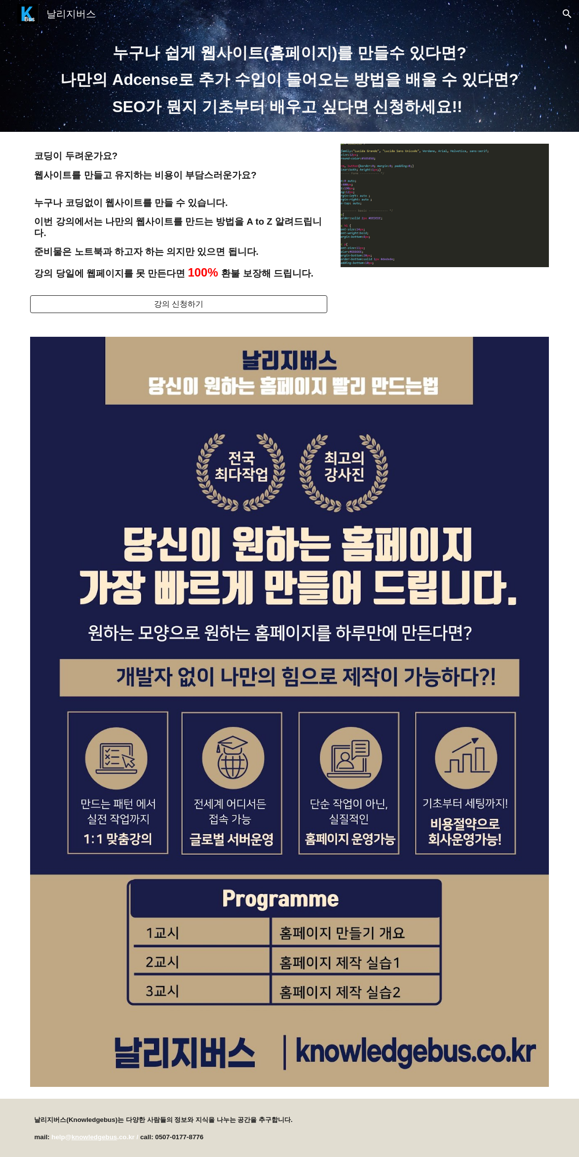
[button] (567, 14)
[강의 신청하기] (178, 304)
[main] (289, 80)
